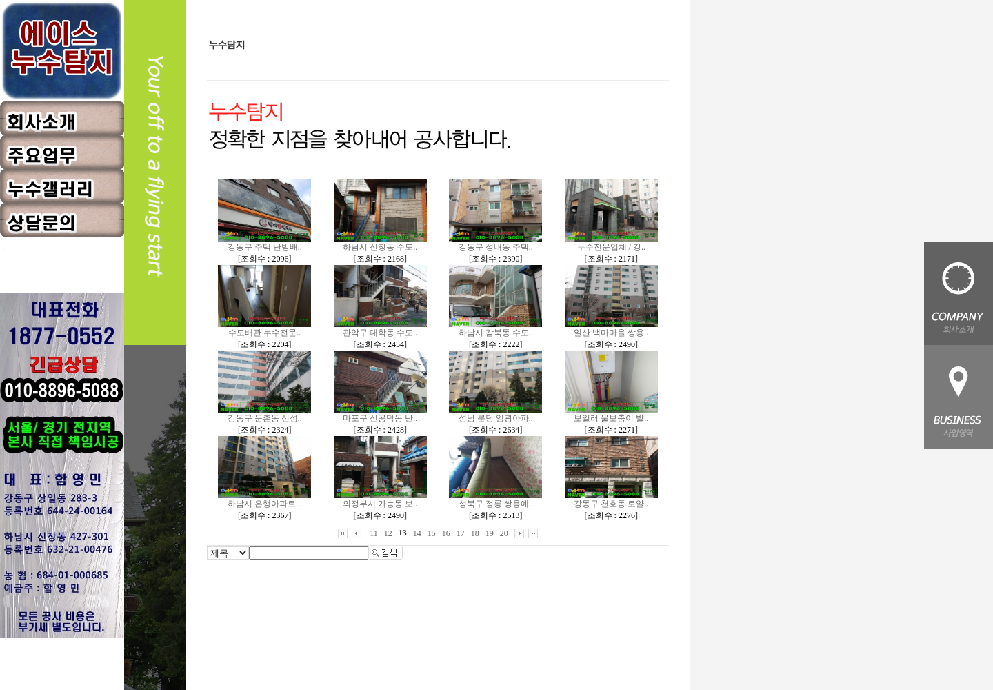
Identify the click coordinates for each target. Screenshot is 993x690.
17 (461, 533)
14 (417, 533)
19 (489, 533)
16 (446, 533)
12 (388, 533)
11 (374, 533)
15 (432, 533)
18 (475, 533)
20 (504, 533)
